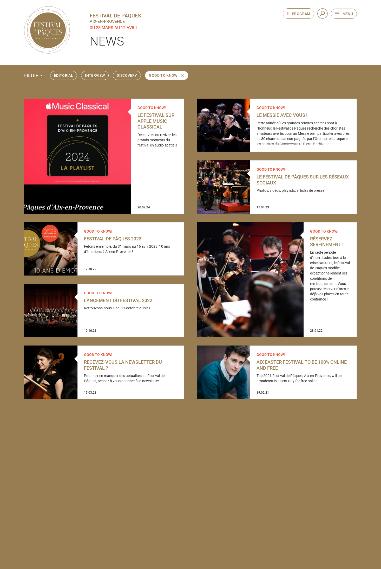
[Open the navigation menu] (344, 14)
